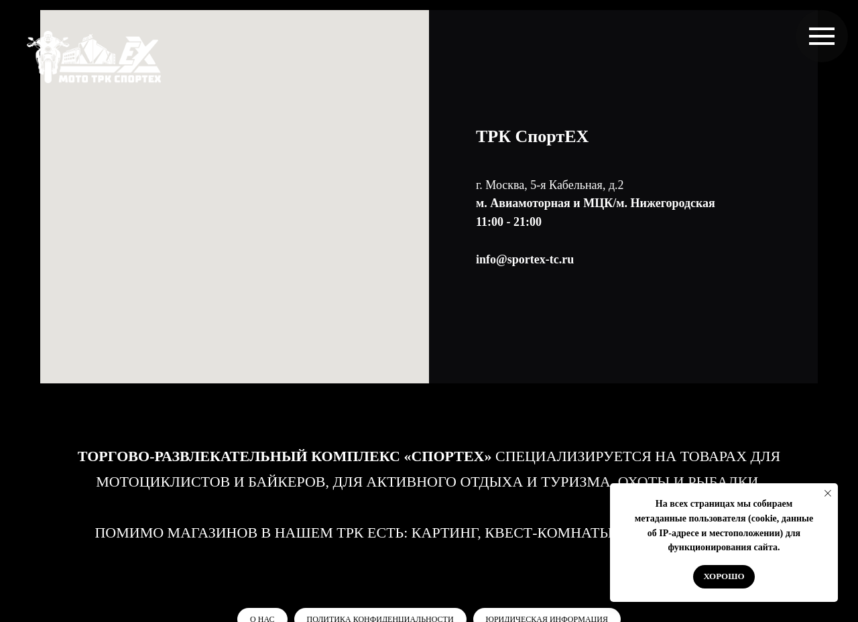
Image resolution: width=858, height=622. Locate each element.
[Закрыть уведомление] (828, 493)
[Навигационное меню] (822, 36)
